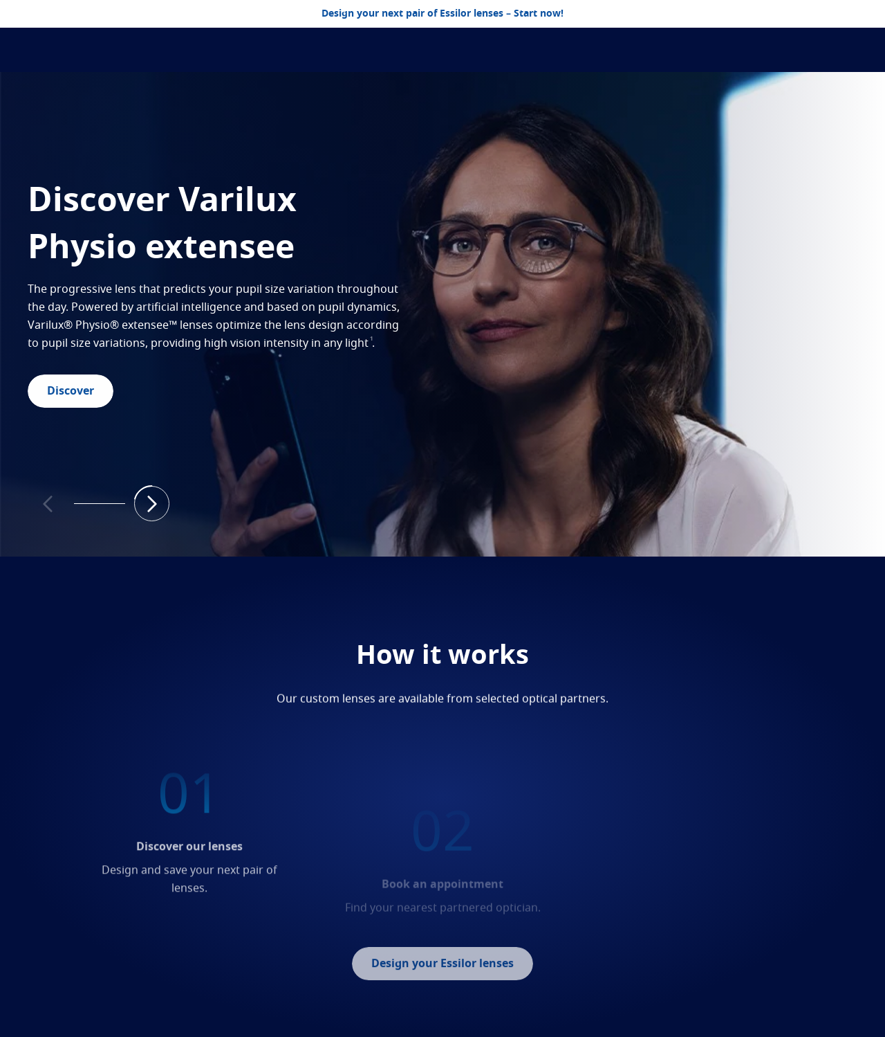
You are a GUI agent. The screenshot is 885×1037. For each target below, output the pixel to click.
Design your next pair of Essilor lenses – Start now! (442, 14)
